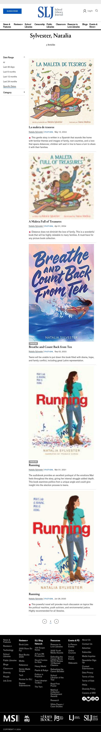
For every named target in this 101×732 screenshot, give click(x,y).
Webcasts (72, 663)
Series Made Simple (24, 670)
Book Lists (23, 644)
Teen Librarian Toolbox (41, 682)
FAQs (84, 685)
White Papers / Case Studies (57, 705)
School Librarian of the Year (57, 677)
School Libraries (28, 25)
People (6, 677)
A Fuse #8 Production (39, 655)
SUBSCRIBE (12, 11)
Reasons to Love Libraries (73, 25)
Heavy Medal (40, 666)
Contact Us (87, 644)
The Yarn (38, 687)
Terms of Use (88, 677)
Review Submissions (24, 684)
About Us (86, 640)
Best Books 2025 (24, 656)
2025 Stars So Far (25, 650)
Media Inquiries (88, 656)
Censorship (39, 24)
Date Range (8, 57)
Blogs (85, 24)
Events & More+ (93, 25)
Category (7, 92)
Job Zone (7, 681)
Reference (23, 665)
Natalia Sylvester (36, 132)
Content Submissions (88, 667)
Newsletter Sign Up (89, 661)
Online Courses (72, 652)
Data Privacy (87, 673)
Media (21, 661)
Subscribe (86, 652)
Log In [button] (88, 11)
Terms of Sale (88, 681)
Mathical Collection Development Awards (56, 693)
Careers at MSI (89, 693)
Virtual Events (71, 658)
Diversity (7, 673)
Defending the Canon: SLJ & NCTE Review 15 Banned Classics (56, 661)
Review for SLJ (25, 679)
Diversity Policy (88, 689)
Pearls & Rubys (41, 670)
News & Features (7, 25)
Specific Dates (9, 86)
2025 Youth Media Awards (56, 652)
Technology (8, 650)
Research (54, 700)
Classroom (61, 24)
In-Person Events (72, 645)
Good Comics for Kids (41, 661)
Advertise (86, 648)
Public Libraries (50, 25)
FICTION (49, 132)
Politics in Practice (39, 675)
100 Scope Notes (40, 649)
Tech (21, 675)
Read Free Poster (55, 685)
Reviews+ (18, 24)
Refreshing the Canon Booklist (57, 670)
